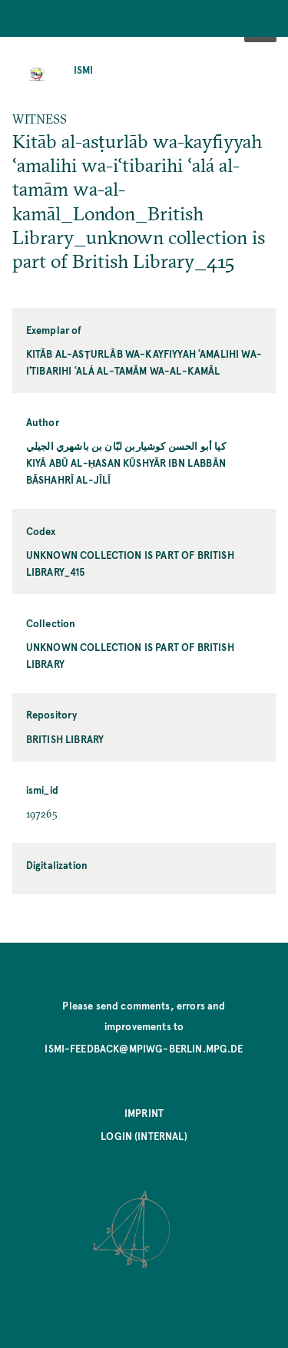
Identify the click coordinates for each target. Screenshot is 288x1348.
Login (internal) (144, 1135)
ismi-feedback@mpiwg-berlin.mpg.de (144, 1048)
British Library (65, 739)
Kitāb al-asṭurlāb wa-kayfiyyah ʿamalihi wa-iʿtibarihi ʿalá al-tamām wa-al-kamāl (144, 362)
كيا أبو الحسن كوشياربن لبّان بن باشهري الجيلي (126, 445)
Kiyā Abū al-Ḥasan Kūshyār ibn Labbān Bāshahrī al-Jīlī (126, 471)
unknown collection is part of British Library (130, 655)
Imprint (144, 1112)
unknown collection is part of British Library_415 (130, 563)
